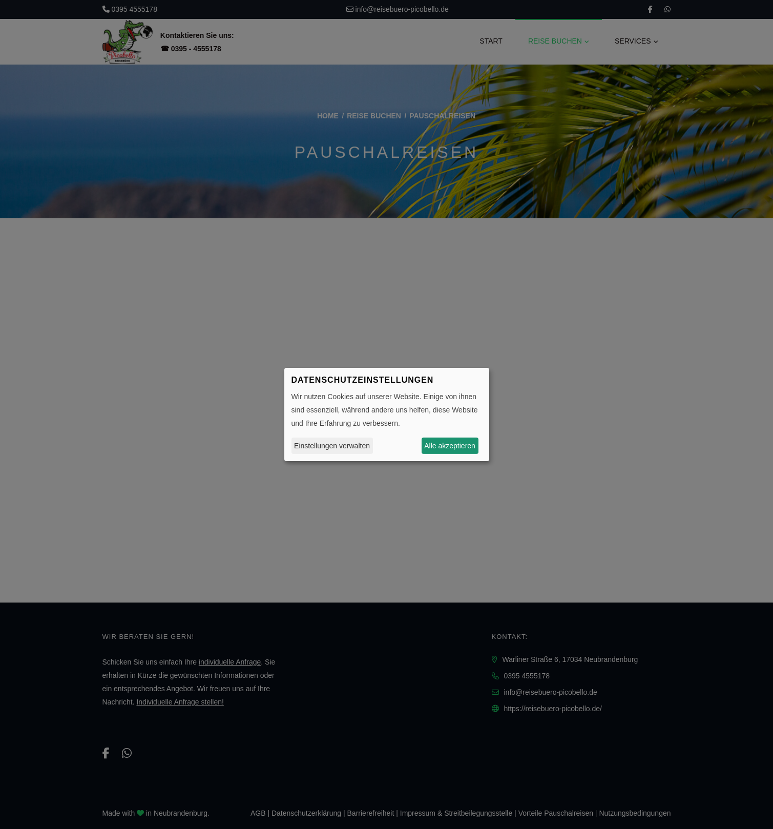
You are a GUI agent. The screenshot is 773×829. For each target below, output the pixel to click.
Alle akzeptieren (449, 446)
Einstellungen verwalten (332, 446)
